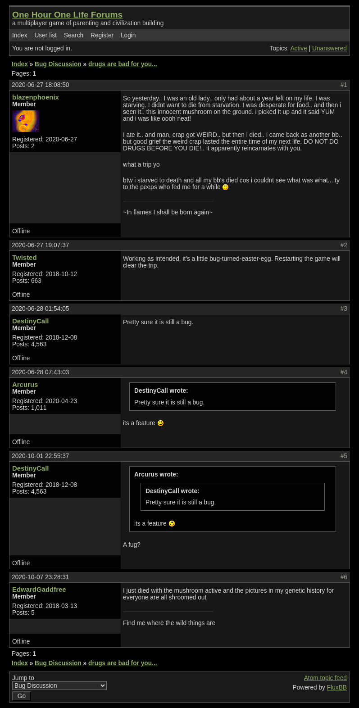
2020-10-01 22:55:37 (40, 456)
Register (102, 35)
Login (128, 35)
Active (298, 48)
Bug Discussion (58, 64)
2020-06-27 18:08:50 (40, 85)
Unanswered (329, 48)
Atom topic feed (325, 678)
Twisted (24, 257)
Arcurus (25, 384)
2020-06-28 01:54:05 (40, 308)
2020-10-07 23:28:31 (40, 577)
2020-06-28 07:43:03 (40, 372)
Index (19, 35)
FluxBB (337, 687)
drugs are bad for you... (122, 64)
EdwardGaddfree (39, 589)
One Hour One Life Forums (67, 14)
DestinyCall (30, 321)
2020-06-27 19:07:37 (40, 245)
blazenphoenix (35, 97)
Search (73, 35)
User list (45, 35)
